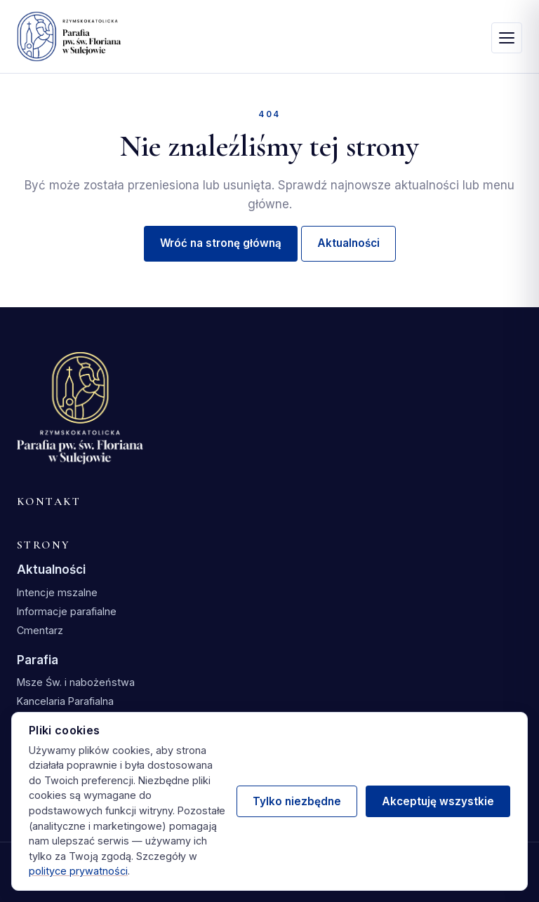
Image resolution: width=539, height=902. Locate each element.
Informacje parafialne (67, 611)
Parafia (37, 660)
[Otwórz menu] (506, 37)
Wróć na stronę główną (220, 243)
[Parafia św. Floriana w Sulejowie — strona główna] (69, 36)
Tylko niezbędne (297, 801)
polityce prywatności (78, 871)
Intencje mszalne (57, 592)
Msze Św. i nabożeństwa (76, 682)
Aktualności (348, 243)
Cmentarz (40, 630)
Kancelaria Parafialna (65, 701)
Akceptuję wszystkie (438, 801)
